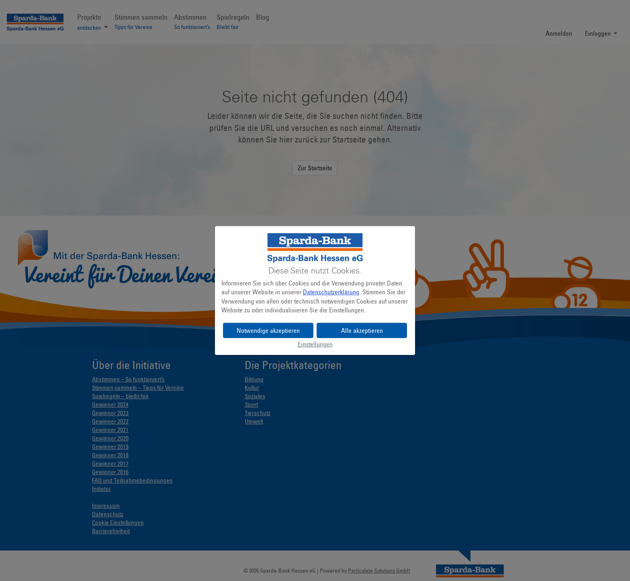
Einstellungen (315, 344)
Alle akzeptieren (362, 330)
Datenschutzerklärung (331, 292)
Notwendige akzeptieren (268, 330)
